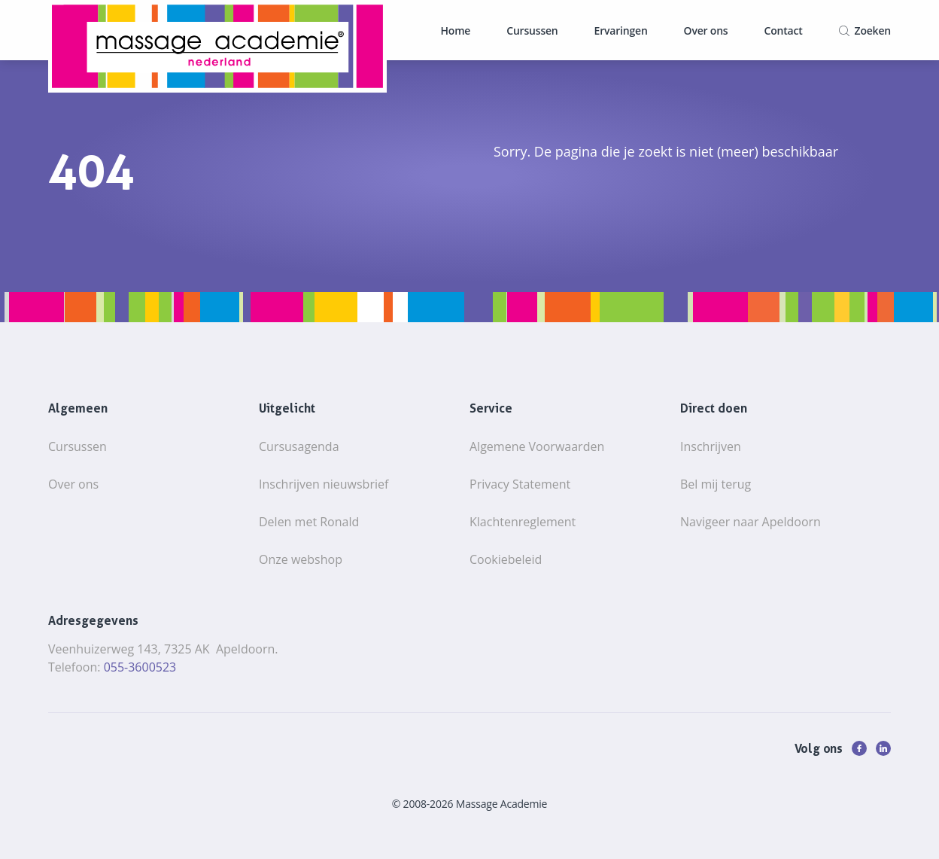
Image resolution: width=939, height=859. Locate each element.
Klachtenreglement (523, 521)
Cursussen (532, 30)
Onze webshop (300, 559)
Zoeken (873, 30)
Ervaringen (621, 30)
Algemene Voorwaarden (537, 446)
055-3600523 (140, 667)
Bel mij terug (715, 484)
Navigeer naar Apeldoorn (750, 521)
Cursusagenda (299, 446)
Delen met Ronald (309, 521)
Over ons (706, 30)
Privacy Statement (520, 484)
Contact (783, 30)
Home (456, 30)
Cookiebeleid (506, 559)
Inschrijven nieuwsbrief (323, 484)
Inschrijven (710, 446)
